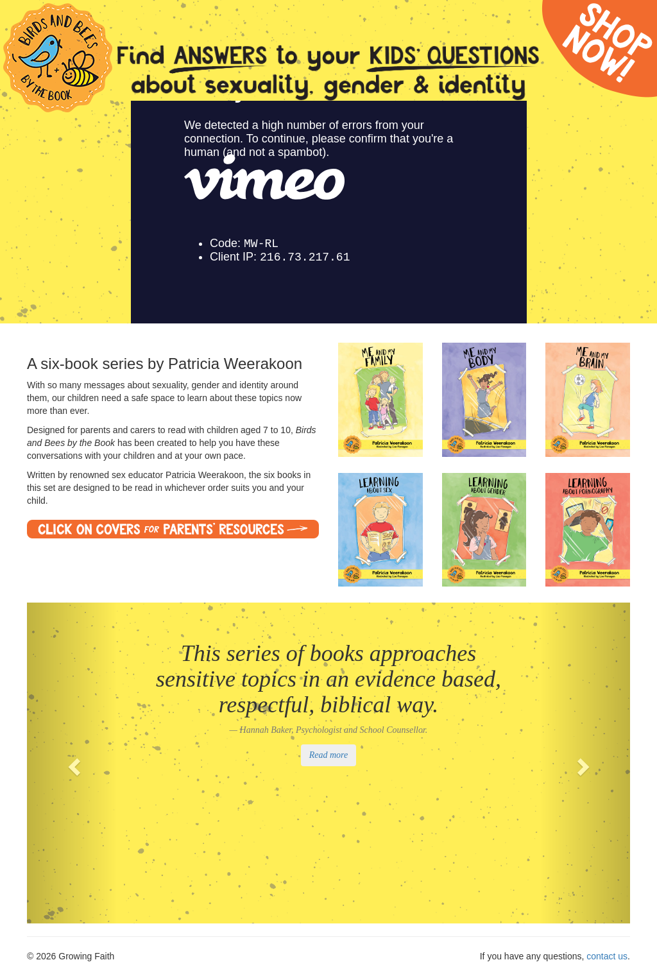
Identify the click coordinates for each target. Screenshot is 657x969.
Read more (328, 755)
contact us (606, 956)
